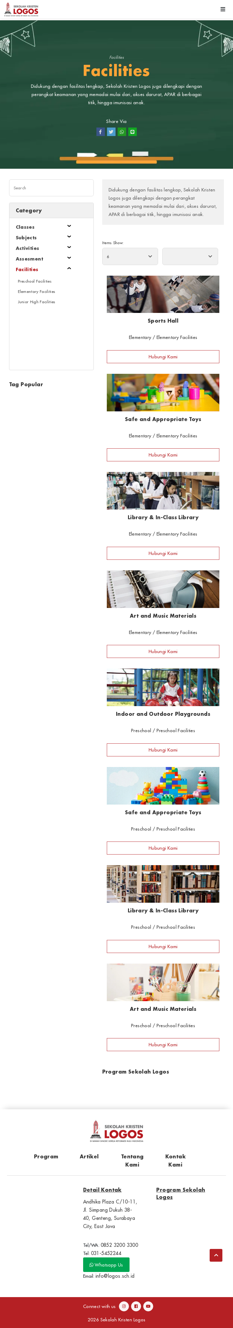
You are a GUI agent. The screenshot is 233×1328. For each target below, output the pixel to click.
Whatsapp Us (106, 1265)
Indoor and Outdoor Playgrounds (163, 714)
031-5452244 (106, 1253)
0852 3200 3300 (119, 1245)
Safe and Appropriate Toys (163, 419)
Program (46, 1156)
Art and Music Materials (163, 616)
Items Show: (113, 242)
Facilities (116, 57)
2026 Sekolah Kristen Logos (117, 1320)
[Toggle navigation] (223, 9)
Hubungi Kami (163, 357)
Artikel (89, 1156)
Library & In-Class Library (163, 517)
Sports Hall (163, 320)
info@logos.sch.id (115, 1276)
